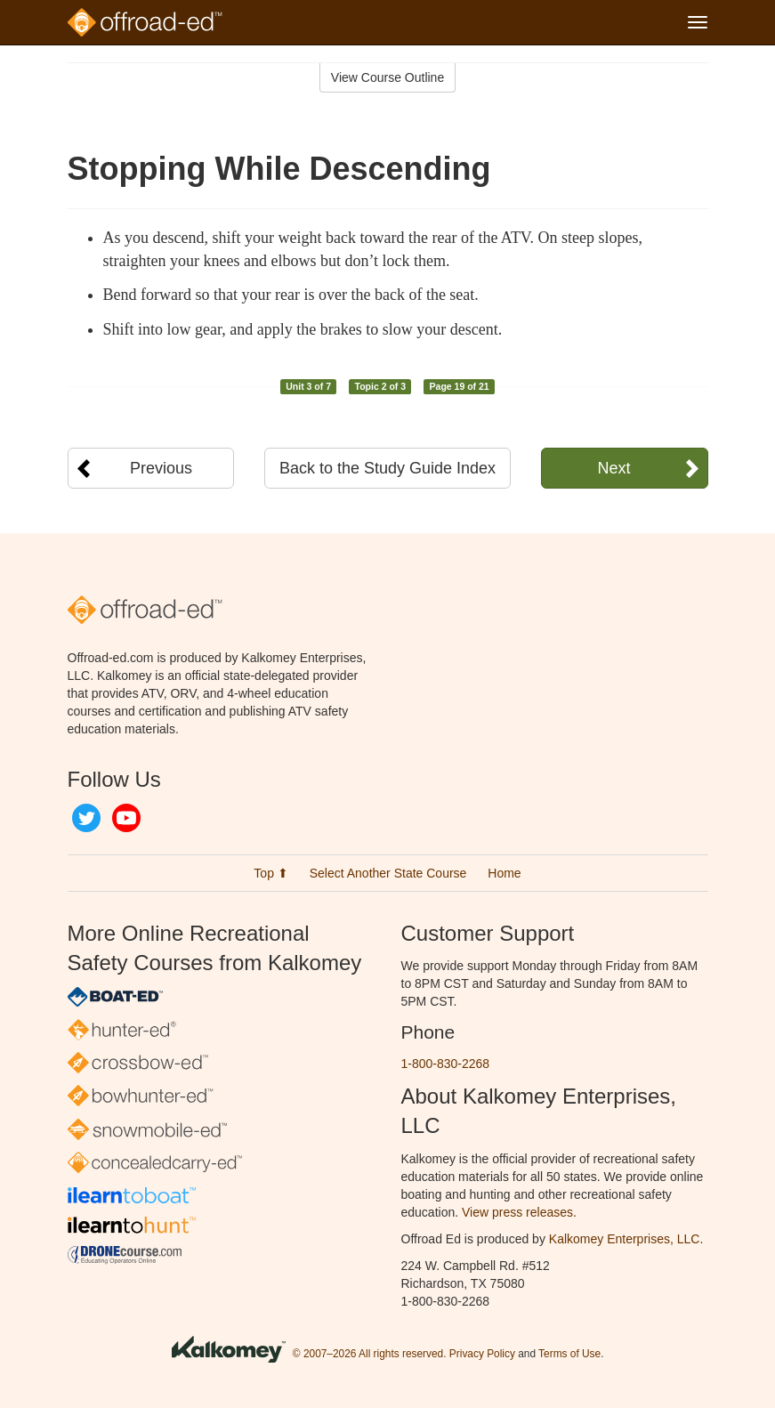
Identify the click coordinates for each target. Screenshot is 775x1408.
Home (504, 873)
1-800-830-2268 (445, 1063)
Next (613, 468)
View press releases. (519, 1212)
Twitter (86, 818)
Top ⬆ (270, 873)
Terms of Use (569, 1353)
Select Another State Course (388, 873)
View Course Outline (387, 77)
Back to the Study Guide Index (387, 468)
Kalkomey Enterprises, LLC (624, 1239)
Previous (161, 468)
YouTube (126, 818)
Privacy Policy (482, 1353)
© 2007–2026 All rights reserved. (370, 1353)
